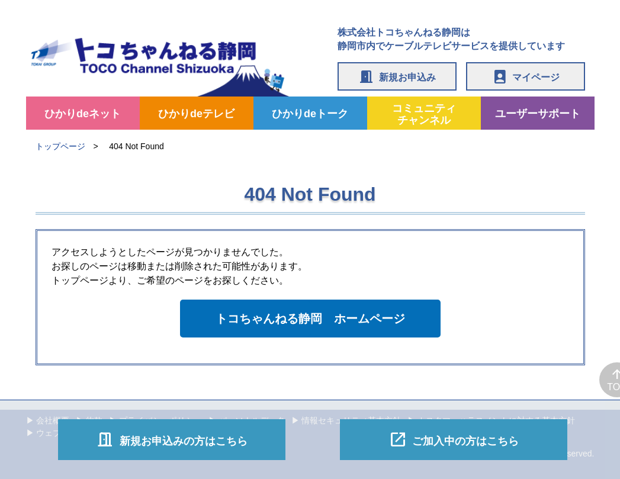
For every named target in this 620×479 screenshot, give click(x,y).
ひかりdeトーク (310, 114)
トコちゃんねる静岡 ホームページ (310, 318)
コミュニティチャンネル (424, 114)
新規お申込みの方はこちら (172, 439)
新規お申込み (397, 76)
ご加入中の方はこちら (453, 439)
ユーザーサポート (537, 114)
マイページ (525, 76)
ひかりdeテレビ (196, 114)
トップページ (60, 146)
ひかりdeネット (82, 114)
